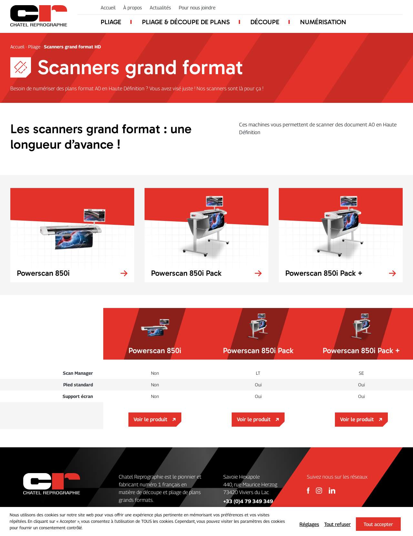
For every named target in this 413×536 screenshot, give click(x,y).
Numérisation (323, 22)
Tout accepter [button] (378, 524)
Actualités (160, 7)
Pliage (111, 22)
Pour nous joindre (197, 7)
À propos (132, 7)
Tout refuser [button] (337, 524)
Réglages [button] (309, 524)
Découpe (264, 22)
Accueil (108, 7)
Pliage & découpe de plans (186, 22)
